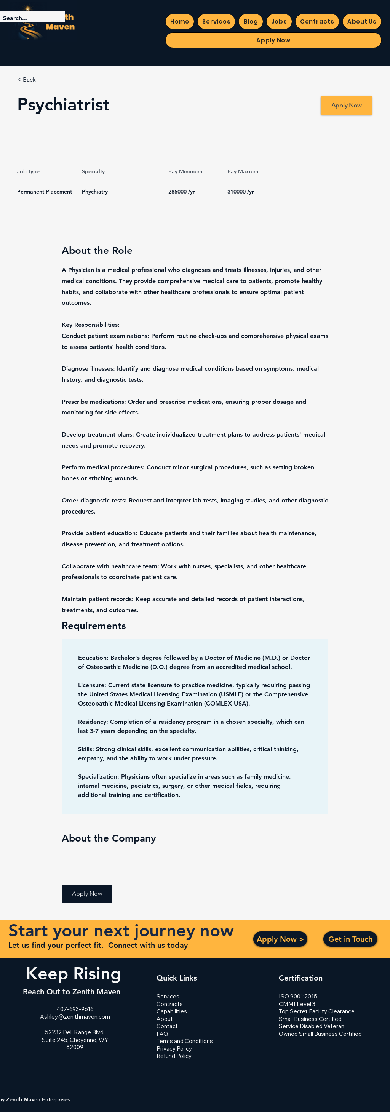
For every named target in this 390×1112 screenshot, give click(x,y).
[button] (87, 894)
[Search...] (26, 18)
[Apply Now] (346, 105)
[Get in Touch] (350, 939)
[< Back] (44, 80)
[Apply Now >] (280, 939)
